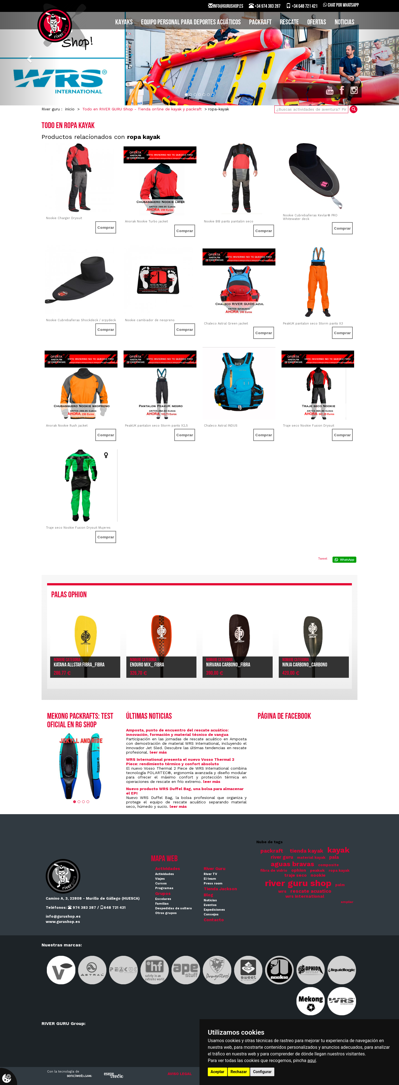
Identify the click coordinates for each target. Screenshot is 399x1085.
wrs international (304, 896)
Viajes (160, 879)
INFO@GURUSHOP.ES (225, 6)
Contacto (214, 919)
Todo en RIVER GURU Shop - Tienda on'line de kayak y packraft (142, 109)
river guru (282, 857)
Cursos (161, 883)
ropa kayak (339, 870)
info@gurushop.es (63, 916)
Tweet (322, 558)
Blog (208, 894)
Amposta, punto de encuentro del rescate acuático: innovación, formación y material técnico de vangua (177, 732)
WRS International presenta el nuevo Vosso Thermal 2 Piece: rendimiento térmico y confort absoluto (180, 761)
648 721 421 (113, 907)
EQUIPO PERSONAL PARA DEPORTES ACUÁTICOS (191, 22)
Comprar (105, 227)
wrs (282, 891)
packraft (271, 851)
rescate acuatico (310, 891)
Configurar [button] (262, 1072)
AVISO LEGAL (180, 1074)
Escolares (163, 899)
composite (328, 865)
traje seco (295, 875)
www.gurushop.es (63, 922)
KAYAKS (124, 22)
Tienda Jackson (220, 888)
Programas (164, 888)
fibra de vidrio (273, 870)
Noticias (344, 22)
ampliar (347, 902)
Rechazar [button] (239, 1072)
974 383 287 (82, 907)
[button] (30, 58)
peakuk (317, 870)
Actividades (167, 868)
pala (334, 857)
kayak (338, 850)
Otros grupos (166, 913)
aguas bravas (292, 864)
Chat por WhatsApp (341, 5)
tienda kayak (306, 851)
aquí (312, 1060)
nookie (318, 875)
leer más (158, 752)
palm (340, 885)
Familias (162, 903)
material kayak (311, 857)
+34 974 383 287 (264, 6)
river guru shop (298, 883)
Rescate (289, 22)
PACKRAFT (260, 22)
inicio (70, 109)
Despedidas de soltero (173, 908)
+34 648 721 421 (302, 6)
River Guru (214, 868)
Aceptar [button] (217, 1072)
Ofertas (316, 22)
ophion (298, 870)
